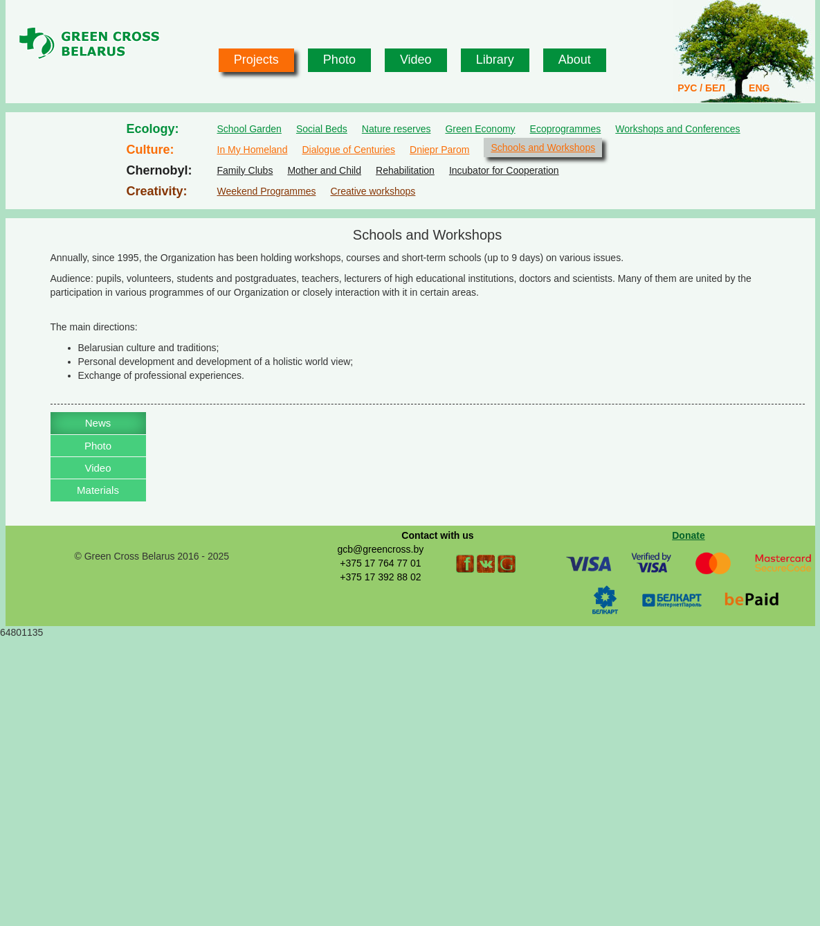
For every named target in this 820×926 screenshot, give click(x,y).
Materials (98, 490)
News (98, 423)
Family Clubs (245, 170)
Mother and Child (324, 170)
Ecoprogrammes (565, 128)
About (574, 59)
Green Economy (480, 128)
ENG (759, 88)
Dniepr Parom (439, 149)
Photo (339, 59)
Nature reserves (396, 128)
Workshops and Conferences (677, 128)
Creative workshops (372, 191)
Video (416, 59)
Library (495, 59)
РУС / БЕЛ (701, 88)
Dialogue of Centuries (348, 149)
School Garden (249, 128)
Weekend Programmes (266, 191)
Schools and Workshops (543, 147)
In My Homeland (252, 149)
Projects (256, 59)
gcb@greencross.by (380, 549)
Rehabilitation (405, 170)
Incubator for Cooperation (504, 170)
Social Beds (321, 128)
